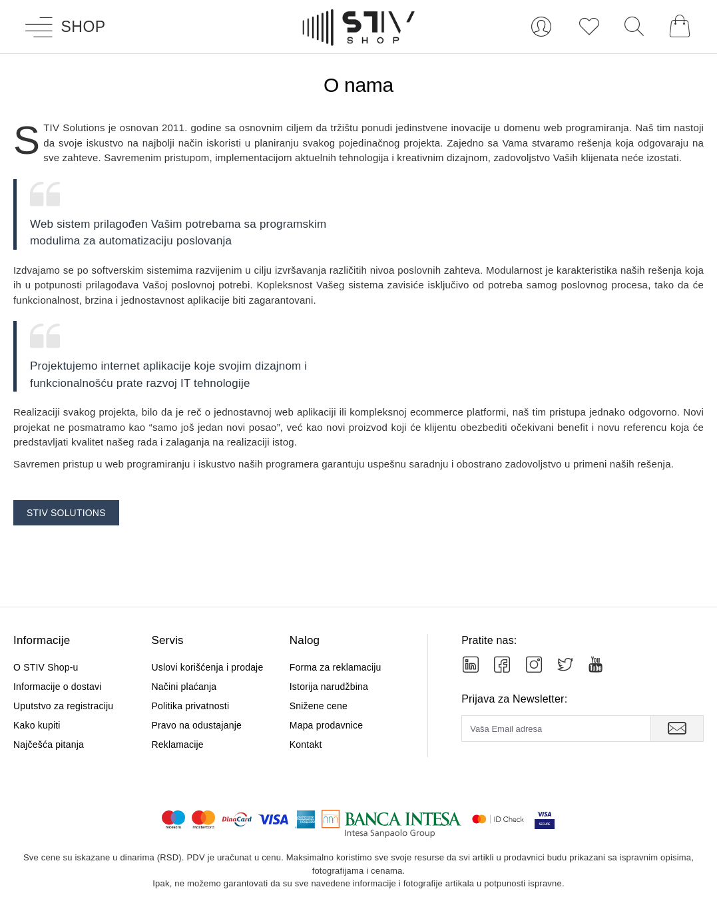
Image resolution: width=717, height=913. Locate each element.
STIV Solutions (66, 512)
